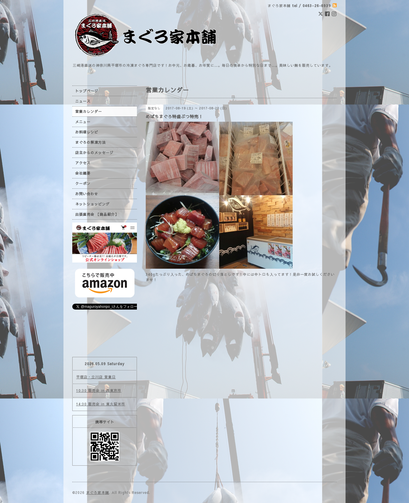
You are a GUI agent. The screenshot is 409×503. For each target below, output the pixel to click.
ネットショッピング (92, 204)
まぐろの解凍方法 (90, 142)
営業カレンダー (88, 111)
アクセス (82, 163)
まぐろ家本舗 (97, 492)
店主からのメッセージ (94, 152)
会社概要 (82, 173)
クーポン (82, 183)
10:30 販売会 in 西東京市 (98, 390)
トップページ (86, 90)
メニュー (82, 121)
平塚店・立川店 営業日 (96, 377)
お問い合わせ (86, 193)
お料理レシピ (86, 132)
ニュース (82, 101)
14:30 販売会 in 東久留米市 (100, 404)
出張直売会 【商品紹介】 (97, 214)
